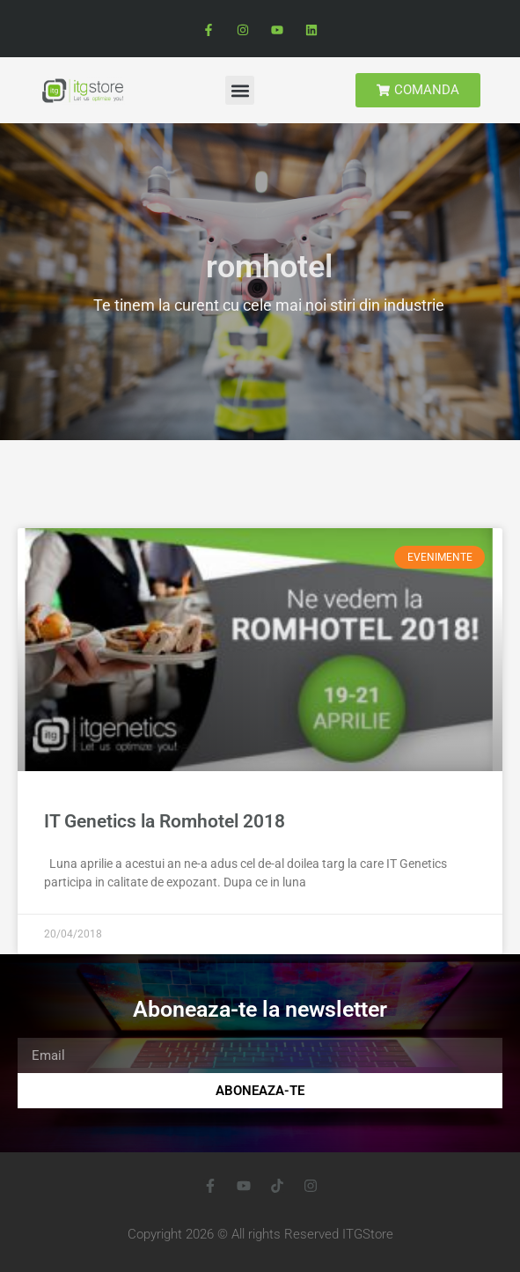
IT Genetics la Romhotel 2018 (164, 821)
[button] (239, 90)
